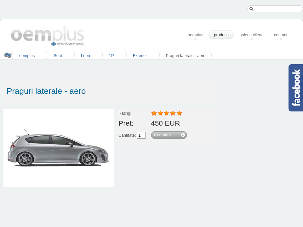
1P (111, 55)
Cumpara (162, 135)
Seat (58, 55)
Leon (85, 55)
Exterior (140, 55)
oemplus (27, 55)
